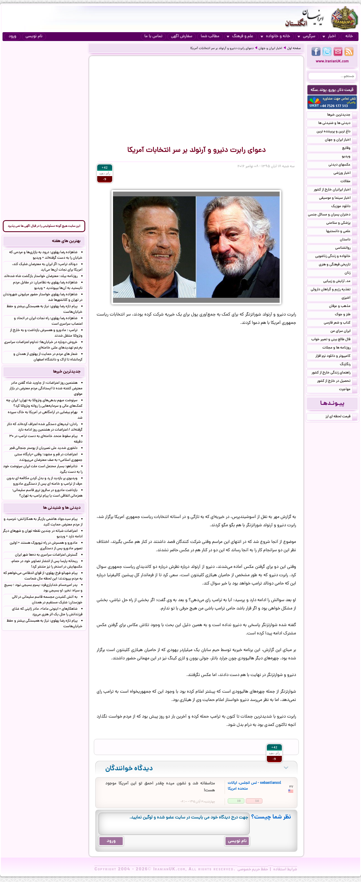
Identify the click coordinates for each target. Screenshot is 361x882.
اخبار (329, 36)
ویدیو (349, 157)
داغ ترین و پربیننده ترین (337, 132)
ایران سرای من (343, 332)
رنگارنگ (348, 365)
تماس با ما (153, 36)
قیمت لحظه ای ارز (341, 417)
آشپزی (349, 298)
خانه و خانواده (275, 36)
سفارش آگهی (181, 36)
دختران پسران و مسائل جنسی (332, 215)
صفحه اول (294, 48)
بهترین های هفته (66, 241)
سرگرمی (306, 36)
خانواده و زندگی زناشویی (336, 257)
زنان (351, 273)
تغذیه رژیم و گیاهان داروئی (334, 290)
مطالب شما (210, 36)
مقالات (348, 182)
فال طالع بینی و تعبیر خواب (334, 340)
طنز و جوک (346, 315)
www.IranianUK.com (332, 61)
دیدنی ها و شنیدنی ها (337, 124)
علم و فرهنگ (240, 36)
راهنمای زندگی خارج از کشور (334, 373)
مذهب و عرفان (343, 307)
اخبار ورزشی (345, 174)
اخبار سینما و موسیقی (338, 198)
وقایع (349, 149)
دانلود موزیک (344, 207)
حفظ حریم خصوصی (252, 869)
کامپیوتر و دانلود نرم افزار (336, 357)
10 (239, 801)
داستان (348, 240)
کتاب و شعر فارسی (340, 323)
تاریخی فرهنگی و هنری (338, 265)
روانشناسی (346, 248)
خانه (349, 36)
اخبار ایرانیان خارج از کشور (335, 190)
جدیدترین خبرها (342, 115)
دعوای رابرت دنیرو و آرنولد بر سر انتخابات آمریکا (222, 48)
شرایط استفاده (285, 869)
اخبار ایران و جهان (270, 48)
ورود (12, 36)
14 (257, 801)
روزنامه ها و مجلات (339, 348)
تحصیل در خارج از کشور (337, 381)
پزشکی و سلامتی (341, 223)
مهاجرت (348, 390)
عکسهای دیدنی (343, 165)
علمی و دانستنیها (341, 232)
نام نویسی (34, 36)
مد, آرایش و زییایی (340, 282)
